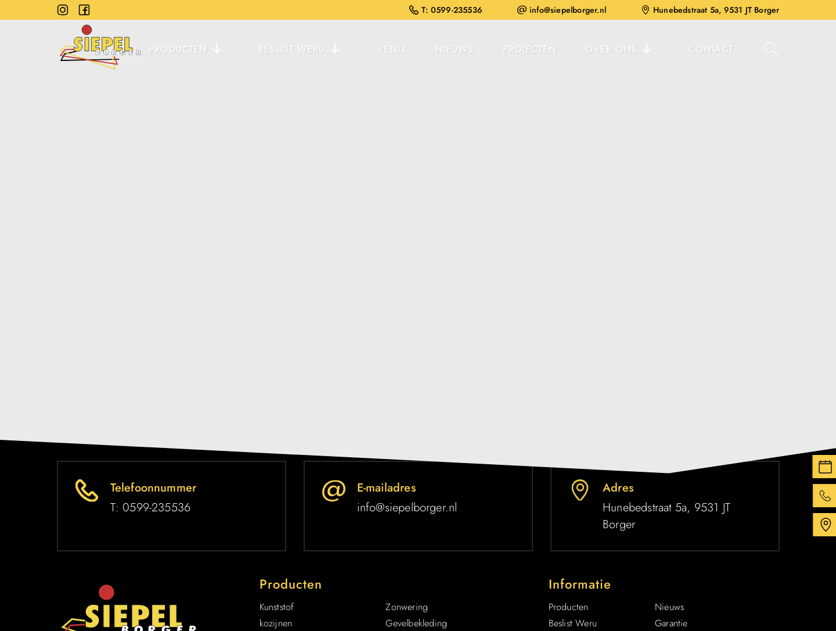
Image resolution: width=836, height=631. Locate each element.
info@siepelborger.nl (561, 10)
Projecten (529, 49)
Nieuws (454, 49)
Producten (178, 49)
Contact (711, 49)
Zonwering (406, 607)
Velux (391, 49)
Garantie (671, 623)
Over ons (611, 49)
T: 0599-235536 (445, 10)
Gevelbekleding (416, 623)
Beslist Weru (291, 49)
